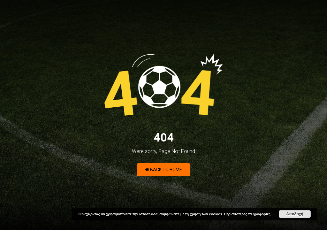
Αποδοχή (294, 214)
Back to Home (163, 169)
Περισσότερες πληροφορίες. (247, 214)
